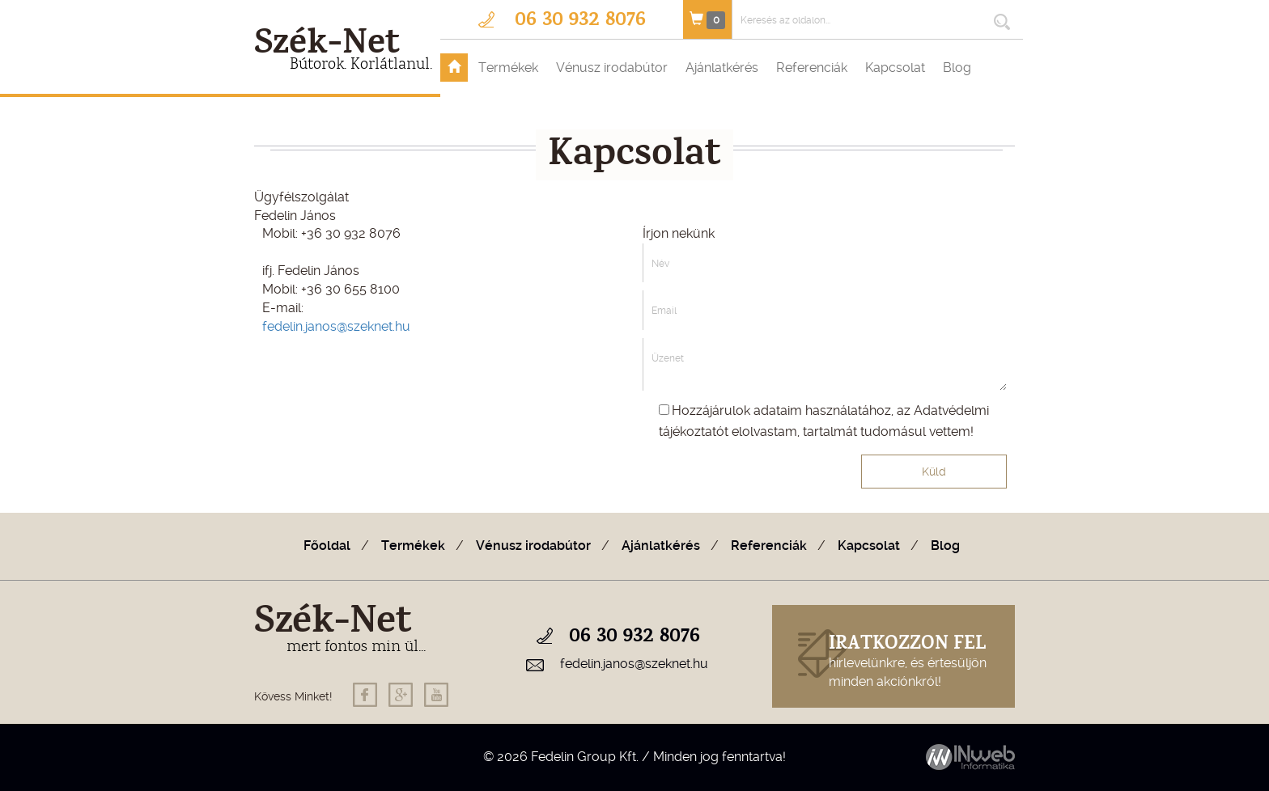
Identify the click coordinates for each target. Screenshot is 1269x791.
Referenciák (811, 67)
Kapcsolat (895, 67)
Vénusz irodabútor (612, 67)
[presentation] (735, 488)
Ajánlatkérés (721, 67)
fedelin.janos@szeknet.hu (336, 326)
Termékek (508, 67)
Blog (957, 67)
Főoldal (326, 545)
